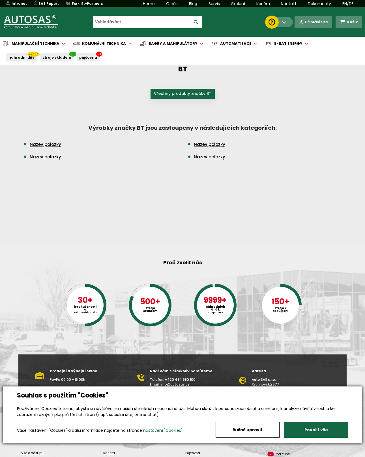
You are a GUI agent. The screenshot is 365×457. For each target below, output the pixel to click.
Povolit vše (316, 430)
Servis (214, 4)
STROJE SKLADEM (56, 57)
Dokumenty (319, 4)
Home (149, 4)
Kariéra (263, 4)
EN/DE (348, 4)
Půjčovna (192, 453)
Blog (193, 4)
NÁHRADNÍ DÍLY (21, 57)
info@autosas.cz (174, 384)
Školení (238, 4)
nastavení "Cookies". (163, 430)
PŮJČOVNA (88, 57)
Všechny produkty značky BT (182, 93)
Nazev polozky (45, 144)
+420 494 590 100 (180, 379)
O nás (172, 4)
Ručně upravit (248, 430)
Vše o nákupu (32, 453)
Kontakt (289, 4)
